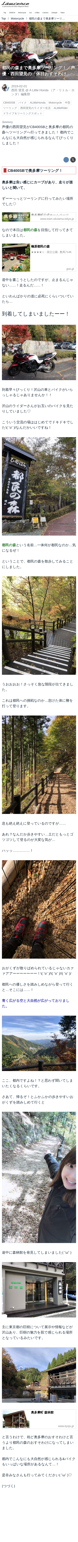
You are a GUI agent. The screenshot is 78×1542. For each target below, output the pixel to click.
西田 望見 (18, 90)
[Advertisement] (21, 1510)
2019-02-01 (19, 86)
